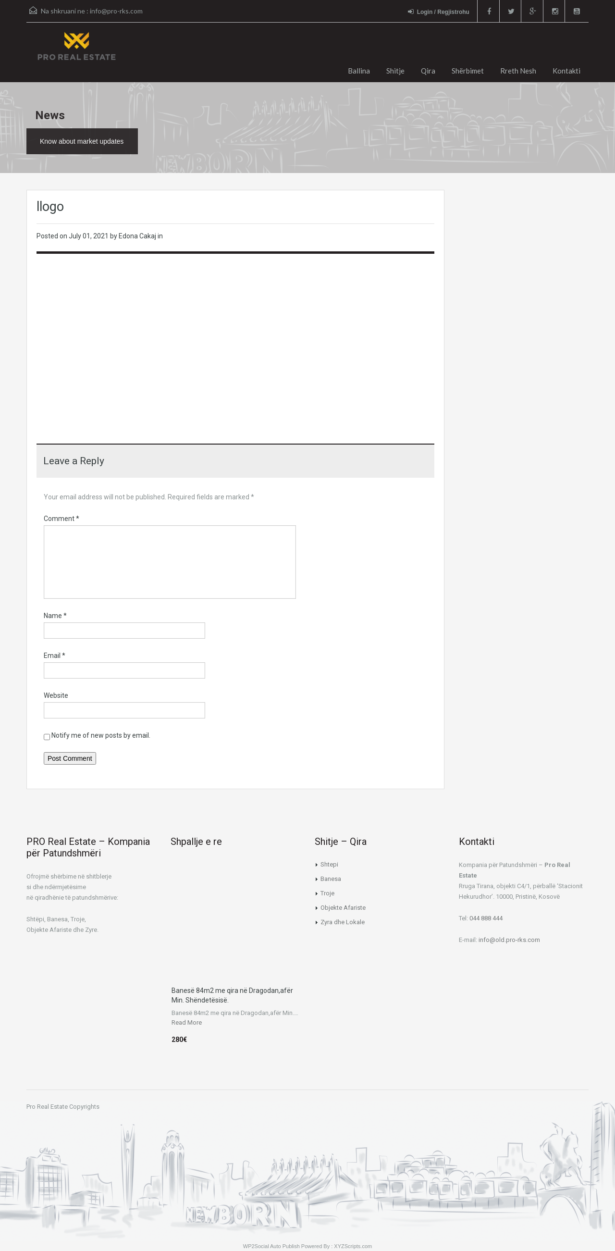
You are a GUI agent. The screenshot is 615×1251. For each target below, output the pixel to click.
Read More (187, 1022)
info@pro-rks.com (116, 11)
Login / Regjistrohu (437, 11)
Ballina (359, 70)
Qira (428, 70)
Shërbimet (468, 70)
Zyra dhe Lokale (342, 922)
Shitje (395, 70)
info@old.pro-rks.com (509, 939)
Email (54, 655)
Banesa (330, 878)
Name (55, 615)
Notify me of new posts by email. (100, 735)
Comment (61, 518)
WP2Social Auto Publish (271, 1246)
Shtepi (329, 864)
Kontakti (566, 70)
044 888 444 (486, 918)
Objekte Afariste (343, 907)
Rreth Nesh (518, 70)
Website (56, 695)
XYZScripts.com (353, 1246)
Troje (327, 893)
